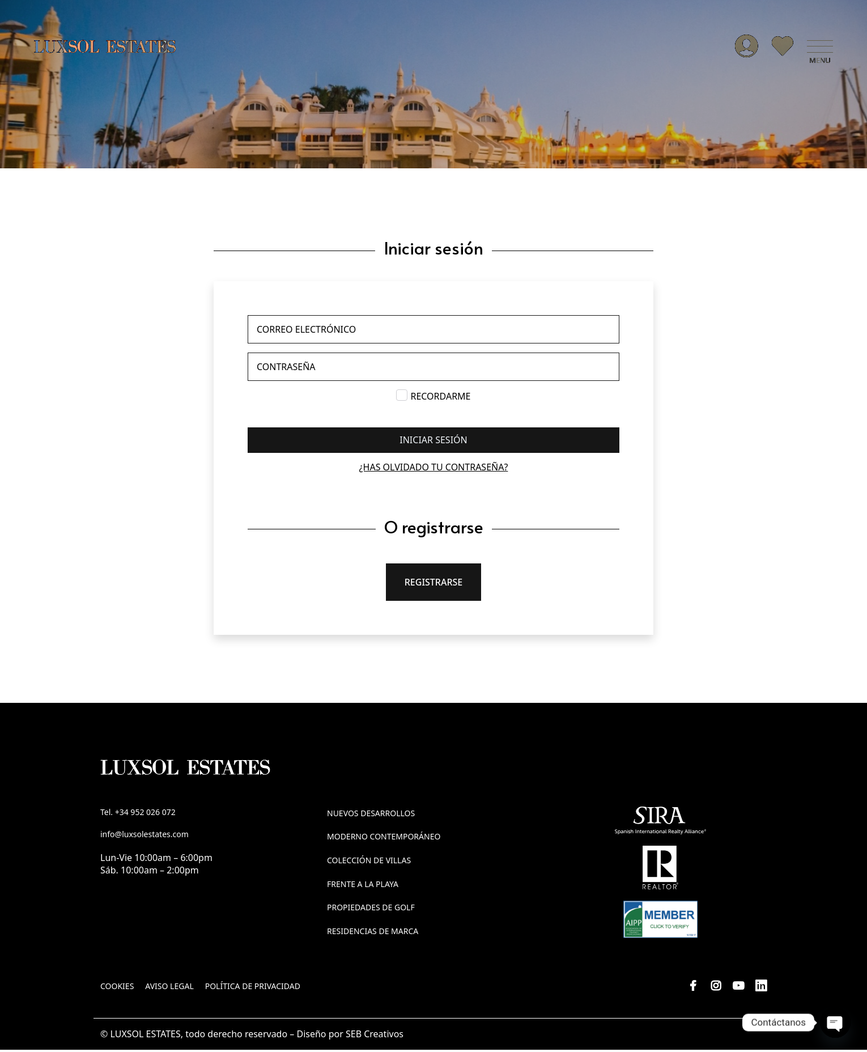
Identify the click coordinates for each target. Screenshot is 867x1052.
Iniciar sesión (433, 442)
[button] (820, 48)
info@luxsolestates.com (144, 837)
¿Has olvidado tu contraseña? (433, 469)
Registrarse (434, 584)
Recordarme (440, 398)
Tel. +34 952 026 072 (138, 814)
